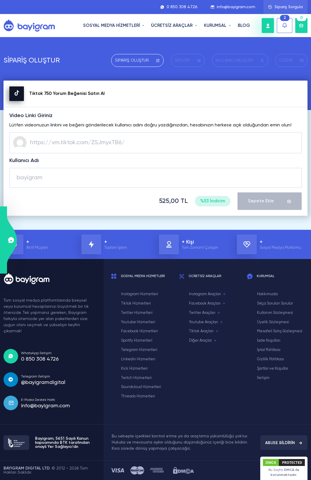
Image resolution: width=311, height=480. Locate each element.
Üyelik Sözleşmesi (273, 322)
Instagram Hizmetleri (139, 294)
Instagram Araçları (207, 294)
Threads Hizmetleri (138, 396)
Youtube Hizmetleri (138, 322)
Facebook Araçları (207, 303)
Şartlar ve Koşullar (272, 369)
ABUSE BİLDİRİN (284, 443)
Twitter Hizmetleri (137, 313)
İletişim (263, 378)
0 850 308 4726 (179, 7)
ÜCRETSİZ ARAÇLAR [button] (172, 25)
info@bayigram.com (232, 7)
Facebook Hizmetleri (139, 331)
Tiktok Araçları (204, 331)
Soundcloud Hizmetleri (141, 387)
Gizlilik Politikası (270, 359)
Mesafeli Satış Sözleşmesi (279, 331)
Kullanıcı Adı (24, 160)
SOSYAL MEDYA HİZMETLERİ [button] (111, 25)
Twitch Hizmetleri (136, 378)
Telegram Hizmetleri (139, 350)
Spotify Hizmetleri (136, 340)
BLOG (244, 25)
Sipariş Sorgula (285, 7)
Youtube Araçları (206, 322)
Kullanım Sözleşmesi (275, 313)
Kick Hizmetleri (134, 369)
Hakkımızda (267, 294)
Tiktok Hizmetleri (136, 303)
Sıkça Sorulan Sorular (275, 303)
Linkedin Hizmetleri (138, 359)
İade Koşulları (268, 340)
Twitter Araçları (205, 313)
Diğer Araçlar (203, 340)
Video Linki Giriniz (31, 115)
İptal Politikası (268, 350)
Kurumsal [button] (215, 25)
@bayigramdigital (43, 382)
